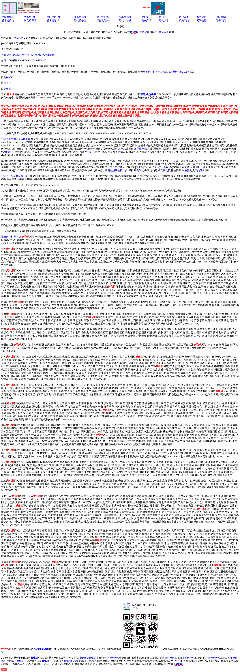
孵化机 (145, 17)
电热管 (145, 148)
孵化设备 (184, 17)
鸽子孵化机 (102, 17)
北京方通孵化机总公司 (177, 71)
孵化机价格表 (71, 661)
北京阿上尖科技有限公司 (14, 176)
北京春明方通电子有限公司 (16, 139)
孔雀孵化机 (80, 17)
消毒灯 (8, 152)
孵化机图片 (30, 20)
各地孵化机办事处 (153, 71)
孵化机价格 (8, 20)
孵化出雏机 (125, 20)
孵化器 (162, 17)
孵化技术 (164, 20)
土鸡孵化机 (171, 657)
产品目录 (200, 170)
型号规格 (201, 17)
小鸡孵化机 (188, 657)
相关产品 (184, 20)
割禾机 (140, 170)
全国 (8, 88)
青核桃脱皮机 (115, 170)
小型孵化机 (8, 17)
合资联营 (18, 37)
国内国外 (221, 17)
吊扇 (120, 148)
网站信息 (201, 20)
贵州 (8, 83)
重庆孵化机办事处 (11, 236)
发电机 (88, 152)
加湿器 (137, 148)
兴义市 (9, 77)
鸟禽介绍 (146, 20)
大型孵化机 (30, 17)
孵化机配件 (102, 20)
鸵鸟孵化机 (125, 17)
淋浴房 (185, 170)
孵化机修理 (80, 20)
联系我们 (221, 20)
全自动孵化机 (54, 17)
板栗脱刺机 (164, 170)
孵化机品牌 (53, 20)
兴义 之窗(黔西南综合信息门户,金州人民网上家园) (28, 54)
